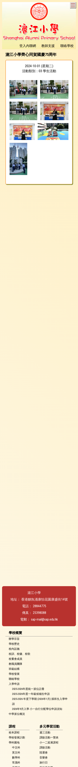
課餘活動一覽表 (49, 737)
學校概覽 (15, 633)
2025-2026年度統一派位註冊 (28, 688)
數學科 (16, 757)
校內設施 (14, 648)
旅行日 (44, 762)
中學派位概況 (17, 713)
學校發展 (14, 673)
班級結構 (14, 668)
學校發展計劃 (17, 737)
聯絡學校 (14, 678)
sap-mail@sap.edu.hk (44, 619)
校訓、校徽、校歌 (19, 653)
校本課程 (14, 732)
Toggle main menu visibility (73, 4)
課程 (12, 726)
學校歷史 (14, 643)
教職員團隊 (15, 663)
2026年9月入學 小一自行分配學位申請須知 (37, 708)
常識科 (16, 762)
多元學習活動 (49, 726)
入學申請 (14, 683)
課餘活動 (45, 747)
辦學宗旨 (14, 638)
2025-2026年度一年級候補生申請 (31, 693)
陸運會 (44, 752)
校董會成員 (15, 658)
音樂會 (44, 757)
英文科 (16, 752)
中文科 (16, 747)
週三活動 (45, 732)
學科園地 (14, 742)
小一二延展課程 (49, 742)
